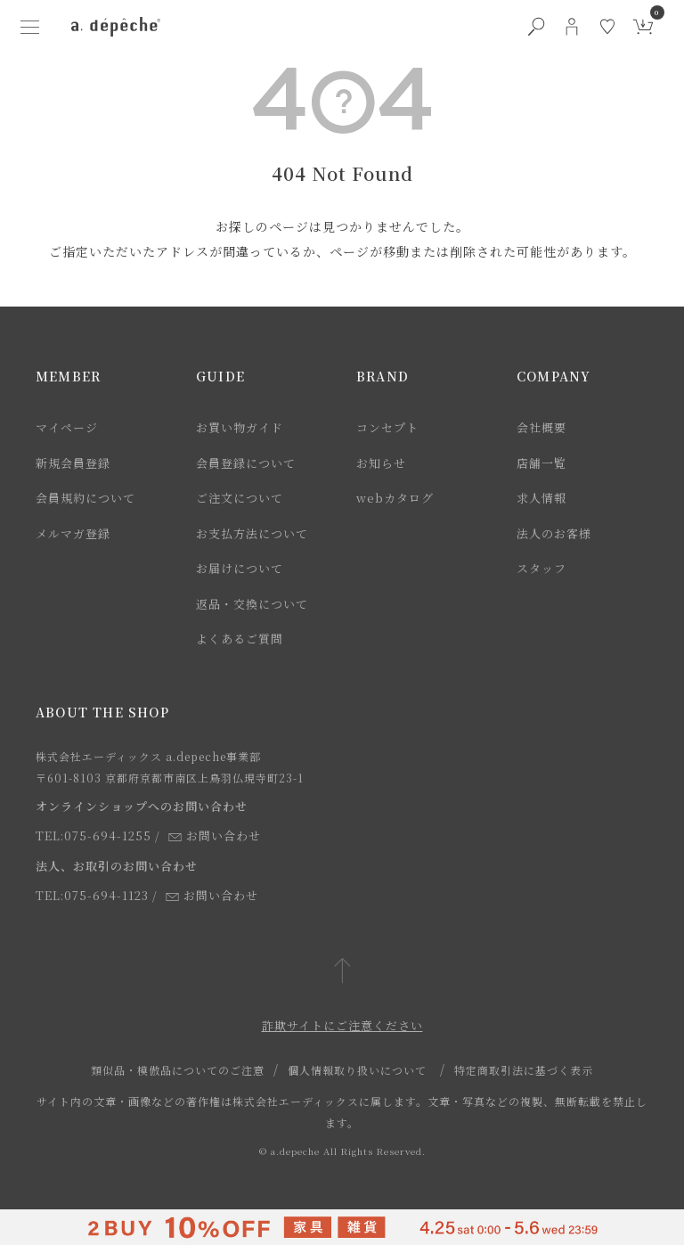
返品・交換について (252, 603)
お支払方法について (252, 533)
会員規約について (85, 497)
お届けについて (239, 568)
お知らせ (381, 463)
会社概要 (541, 427)
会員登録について (246, 463)
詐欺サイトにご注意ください (342, 1025)
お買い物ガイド (239, 427)
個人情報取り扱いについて (357, 1069)
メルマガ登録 (73, 533)
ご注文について (239, 497)
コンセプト (387, 427)
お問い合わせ (214, 835)
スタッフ (541, 568)
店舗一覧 (541, 463)
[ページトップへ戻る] (342, 972)
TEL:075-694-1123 (92, 895)
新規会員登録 (73, 463)
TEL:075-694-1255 (93, 835)
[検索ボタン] (536, 27)
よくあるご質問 (239, 638)
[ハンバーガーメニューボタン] (30, 26)
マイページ (67, 427)
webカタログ (395, 497)
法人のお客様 (554, 533)
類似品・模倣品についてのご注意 (178, 1069)
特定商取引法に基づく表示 (523, 1069)
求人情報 (541, 497)
